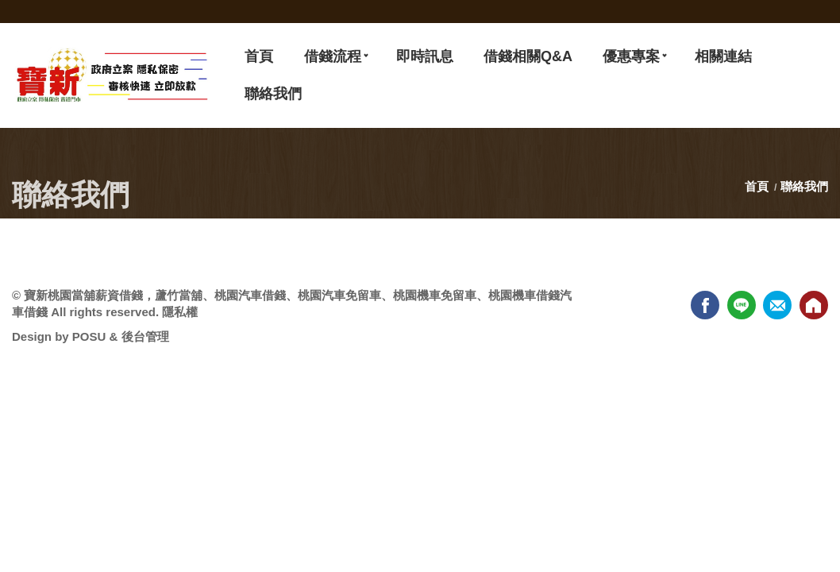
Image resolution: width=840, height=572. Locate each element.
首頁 (758, 186)
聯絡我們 (804, 186)
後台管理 (145, 336)
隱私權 (180, 312)
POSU (89, 336)
